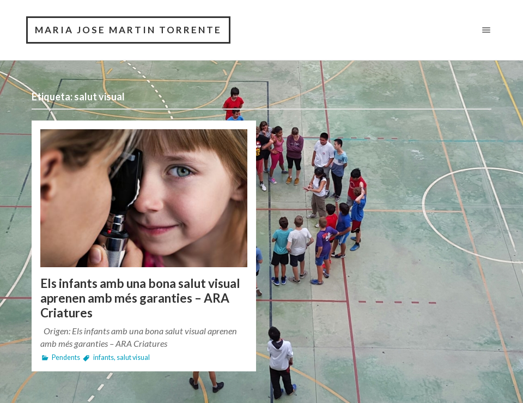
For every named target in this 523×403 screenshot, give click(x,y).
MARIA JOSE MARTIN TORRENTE (128, 29)
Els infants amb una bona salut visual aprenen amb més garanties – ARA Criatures (140, 298)
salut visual (133, 357)
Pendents (66, 357)
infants (103, 357)
